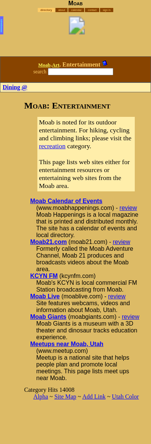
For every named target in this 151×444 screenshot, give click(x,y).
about (61, 10)
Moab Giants (48, 317)
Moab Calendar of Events (66, 201)
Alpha (40, 396)
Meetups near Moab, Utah (66, 344)
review (128, 208)
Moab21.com (48, 242)
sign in (107, 10)
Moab (44, 65)
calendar (76, 10)
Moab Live (45, 296)
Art (56, 65)
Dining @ (15, 87)
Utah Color (125, 396)
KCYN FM (44, 276)
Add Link (94, 396)
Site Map (65, 396)
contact (92, 10)
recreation (52, 146)
